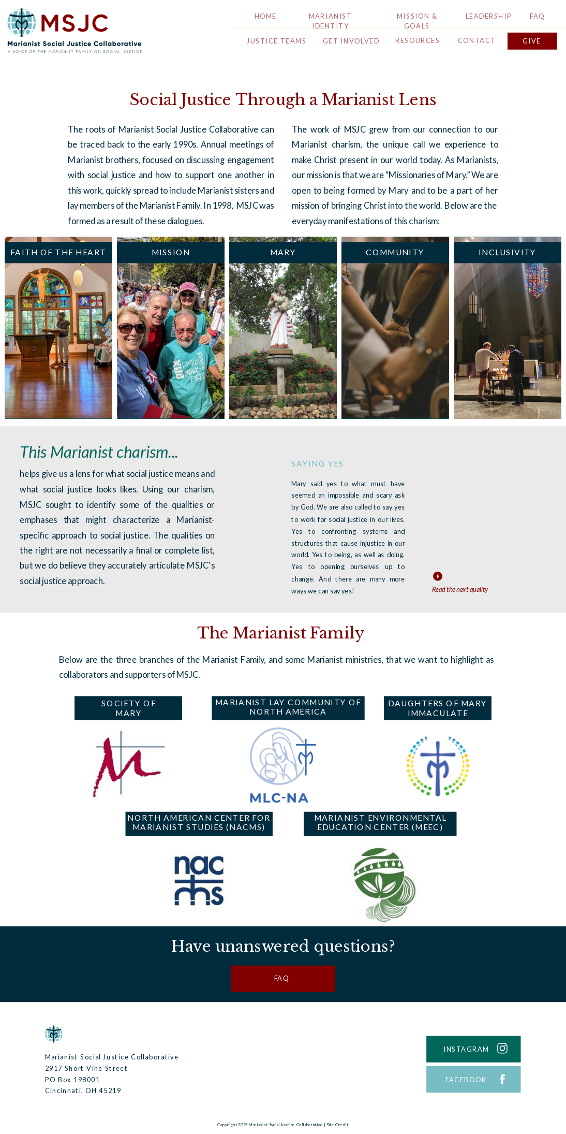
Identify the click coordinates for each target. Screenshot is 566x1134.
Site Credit (337, 1124)
